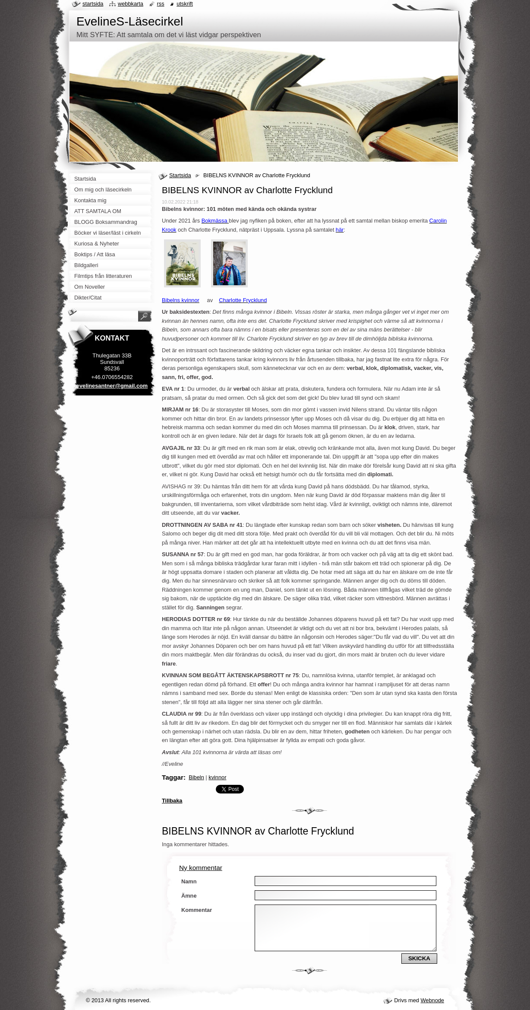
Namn (189, 881)
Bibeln (196, 777)
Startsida (180, 175)
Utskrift (185, 3)
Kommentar (196, 910)
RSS (160, 3)
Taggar (172, 777)
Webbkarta (130, 3)
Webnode (432, 1000)
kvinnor (217, 777)
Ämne (189, 895)
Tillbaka (172, 800)
